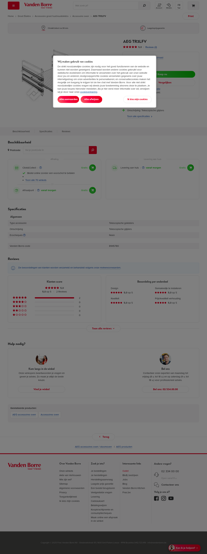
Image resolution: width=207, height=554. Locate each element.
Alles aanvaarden (71, 99)
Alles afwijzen (99, 99)
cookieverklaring (88, 92)
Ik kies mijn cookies (137, 99)
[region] (104, 81)
